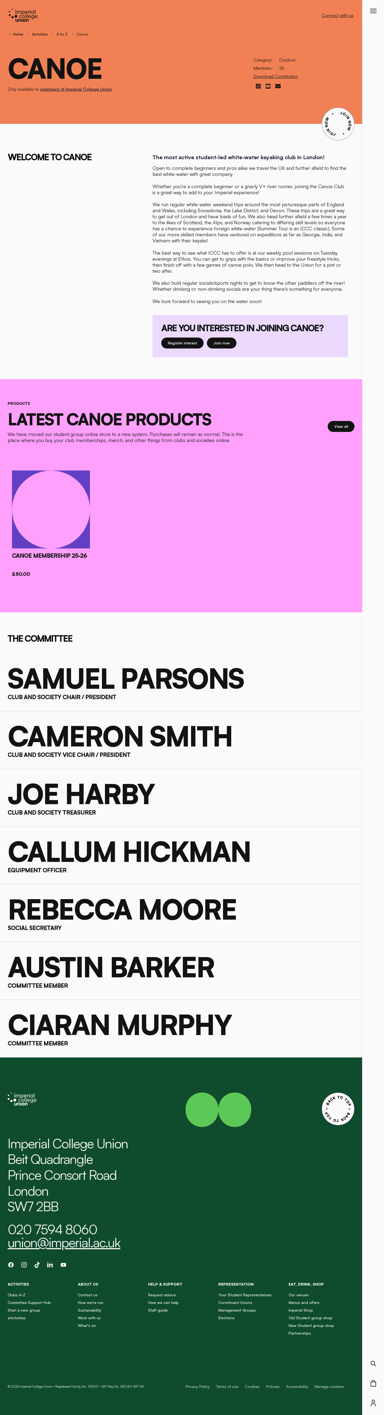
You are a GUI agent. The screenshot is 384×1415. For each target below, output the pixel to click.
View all (344, 426)
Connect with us (337, 15)
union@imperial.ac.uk (64, 1242)
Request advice (162, 1294)
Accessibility (297, 1386)
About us (88, 1284)
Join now (223, 342)
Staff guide (158, 1310)
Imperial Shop (301, 1310)
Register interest (186, 342)
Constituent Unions (235, 1302)
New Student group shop (311, 1325)
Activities (40, 34)
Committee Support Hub (29, 1302)
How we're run (90, 1302)
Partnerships (300, 1333)
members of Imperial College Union (76, 89)
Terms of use (227, 1386)
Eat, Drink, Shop (306, 1284)
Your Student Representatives (245, 1294)
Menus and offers (304, 1302)
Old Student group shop (310, 1317)
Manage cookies (329, 1386)
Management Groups (237, 1310)
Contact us (88, 1294)
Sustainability (89, 1310)
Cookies (252, 1386)
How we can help (163, 1302)
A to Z (62, 34)
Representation (236, 1284)
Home (18, 34)
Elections (226, 1317)
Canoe (82, 34)
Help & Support (165, 1284)
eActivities (17, 1317)
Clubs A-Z (16, 1294)
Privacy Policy (198, 1386)
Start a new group (24, 1310)
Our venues (299, 1294)
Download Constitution (275, 76)
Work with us (89, 1317)
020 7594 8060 (52, 1229)
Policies (273, 1386)
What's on (87, 1325)
